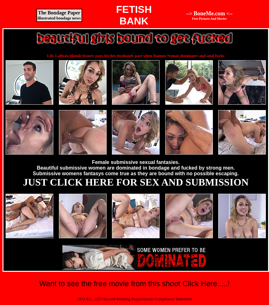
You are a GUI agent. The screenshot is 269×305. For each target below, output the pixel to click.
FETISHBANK (134, 15)
